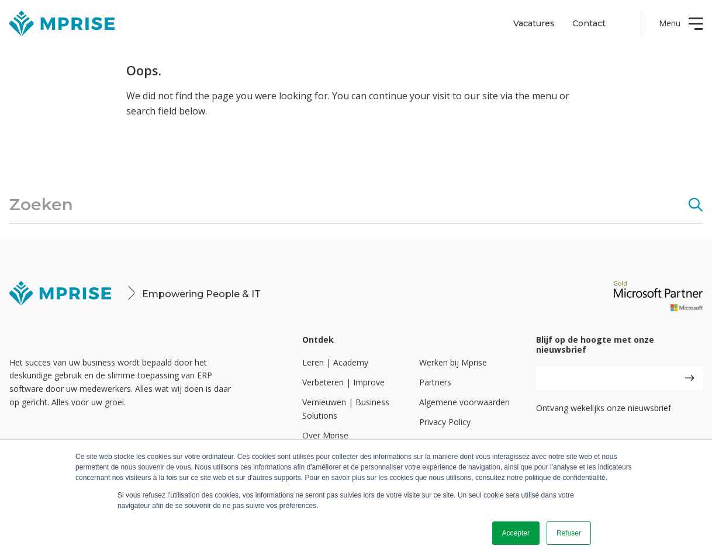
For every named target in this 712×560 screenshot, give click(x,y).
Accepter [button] (516, 533)
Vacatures (534, 23)
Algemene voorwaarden (464, 402)
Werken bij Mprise (453, 362)
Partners (435, 382)
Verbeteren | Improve (343, 382)
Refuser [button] (569, 533)
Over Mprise (325, 435)
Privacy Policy (445, 421)
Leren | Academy (335, 362)
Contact (589, 23)
